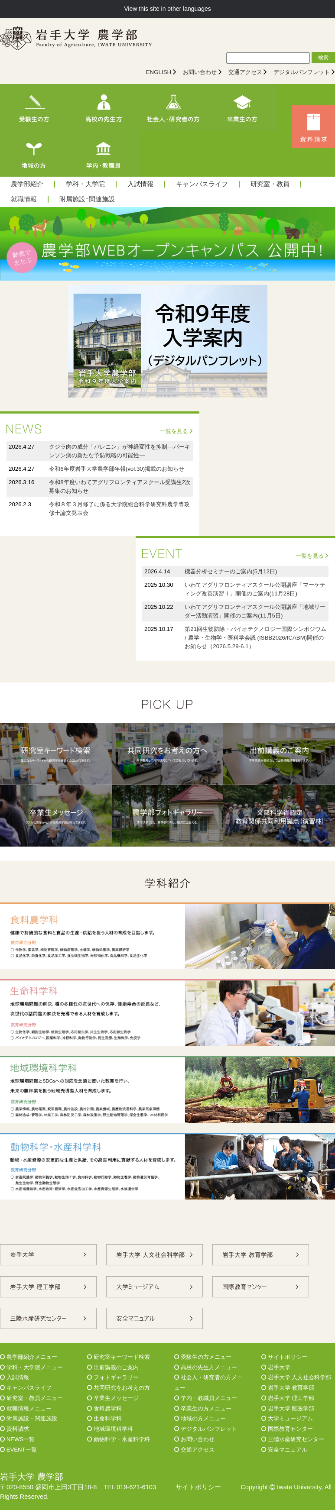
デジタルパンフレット (301, 72)
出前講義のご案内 (113, 1367)
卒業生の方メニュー (202, 1408)
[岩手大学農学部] (76, 39)
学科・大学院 (85, 184)
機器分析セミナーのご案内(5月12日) (231, 571)
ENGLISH (159, 72)
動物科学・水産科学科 (118, 1439)
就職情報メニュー (26, 1408)
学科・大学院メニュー (31, 1367)
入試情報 (140, 184)
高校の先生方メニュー (205, 1367)
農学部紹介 (27, 184)
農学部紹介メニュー (28, 1357)
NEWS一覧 (17, 1439)
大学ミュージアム (287, 1418)
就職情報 (24, 199)
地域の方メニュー (200, 1418)
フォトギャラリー (113, 1377)
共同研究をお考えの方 (118, 1387)
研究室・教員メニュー (31, 1398)
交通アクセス (245, 72)
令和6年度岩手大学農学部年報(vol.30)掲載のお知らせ (116, 469)
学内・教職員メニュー (205, 1398)
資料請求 (14, 1429)
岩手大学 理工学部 (287, 1398)
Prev (11, 244)
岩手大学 (275, 1367)
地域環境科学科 (110, 1429)
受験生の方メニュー (202, 1357)
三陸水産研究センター (292, 1439)
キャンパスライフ (202, 184)
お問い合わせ (200, 72)
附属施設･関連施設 (87, 199)
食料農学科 (104, 1408)
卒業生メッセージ (113, 1398)
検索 (323, 58)
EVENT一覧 (18, 1449)
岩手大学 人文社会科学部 (296, 1377)
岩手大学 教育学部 (287, 1387)
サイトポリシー (284, 1357)
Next (324, 244)
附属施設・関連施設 (28, 1418)
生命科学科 (104, 1418)
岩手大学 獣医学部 (287, 1408)
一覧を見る (176, 431)
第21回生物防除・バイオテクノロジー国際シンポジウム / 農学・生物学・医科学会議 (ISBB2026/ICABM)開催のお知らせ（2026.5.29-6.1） (255, 638)
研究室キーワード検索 (118, 1357)
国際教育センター (287, 1429)
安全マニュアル (284, 1449)
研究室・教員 (269, 184)
